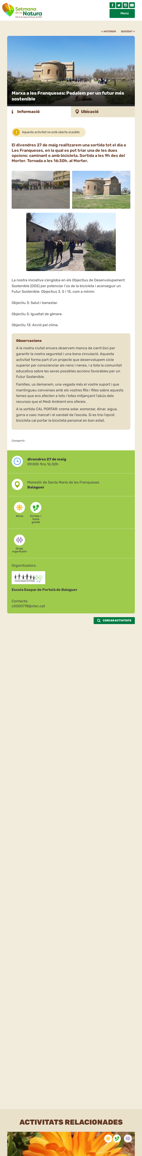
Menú (124, 13)
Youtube (132, 5)
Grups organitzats (19, 550)
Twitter (119, 5)
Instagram (125, 5)
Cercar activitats (114, 620)
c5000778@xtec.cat (28, 606)
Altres (19, 516)
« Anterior (108, 31)
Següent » (128, 31)
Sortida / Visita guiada (35, 518)
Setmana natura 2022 (22, 9)
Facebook (112, 5)
